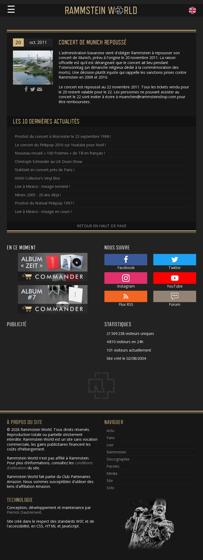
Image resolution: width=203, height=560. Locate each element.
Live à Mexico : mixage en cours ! (43, 211)
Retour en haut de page (101, 225)
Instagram (125, 280)
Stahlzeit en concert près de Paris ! (44, 169)
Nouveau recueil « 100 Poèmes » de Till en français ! (60, 153)
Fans (111, 437)
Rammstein (116, 451)
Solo (110, 487)
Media (112, 473)
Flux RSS (125, 299)
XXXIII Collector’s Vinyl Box (37, 178)
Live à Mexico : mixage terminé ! (42, 186)
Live (110, 444)
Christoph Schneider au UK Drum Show (48, 161)
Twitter (174, 262)
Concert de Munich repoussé (93, 42)
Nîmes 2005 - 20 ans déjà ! (38, 194)
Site (110, 480)
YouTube (174, 280)
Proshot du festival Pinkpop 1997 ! (44, 203)
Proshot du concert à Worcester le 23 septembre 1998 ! (63, 136)
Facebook (125, 262)
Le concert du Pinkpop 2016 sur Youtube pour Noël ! (60, 144)
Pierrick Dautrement (24, 512)
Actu (110, 430)
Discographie (118, 459)
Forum (174, 299)
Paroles (113, 466)
